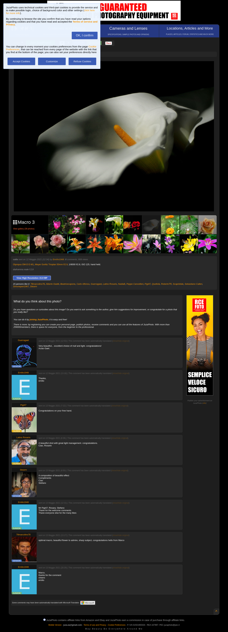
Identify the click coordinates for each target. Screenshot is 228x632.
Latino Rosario (110, 284)
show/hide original (121, 341)
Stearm (33, 286)
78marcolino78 (38, 284)
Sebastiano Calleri (193, 284)
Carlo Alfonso (83, 284)
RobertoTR (166, 284)
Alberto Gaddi (52, 284)
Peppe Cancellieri (134, 284)
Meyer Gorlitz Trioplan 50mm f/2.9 (51, 264)
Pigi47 (148, 284)
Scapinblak (178, 284)
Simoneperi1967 (21, 286)
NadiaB (121, 284)
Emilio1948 (58, 259)
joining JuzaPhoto (39, 319)
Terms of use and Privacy (95, 625)
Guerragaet (96, 284)
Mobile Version (55, 625)
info (204, 403)
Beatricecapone (67, 284)
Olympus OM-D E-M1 (23, 264)
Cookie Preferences (116, 625)
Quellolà (156, 284)
